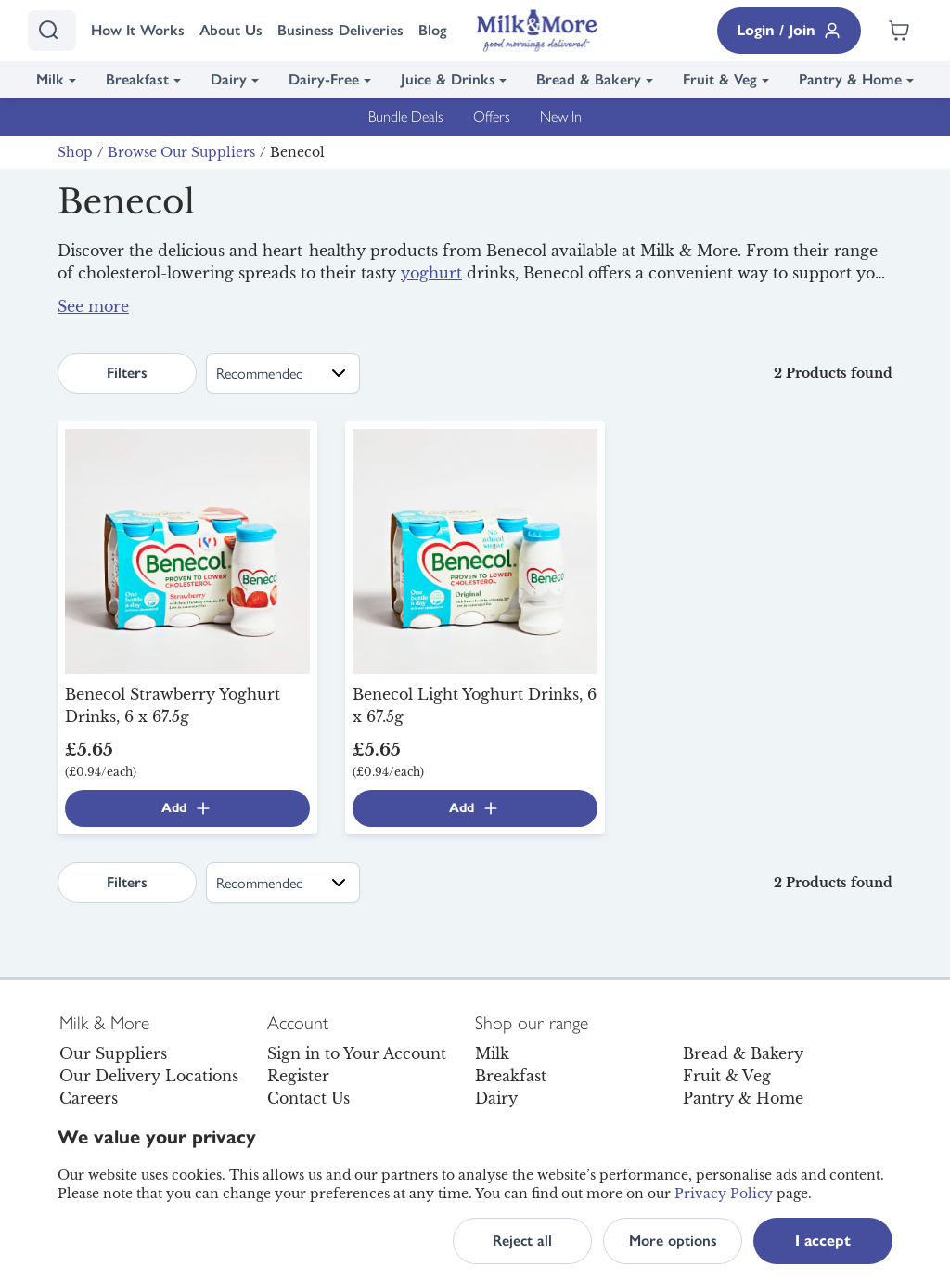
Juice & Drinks (448, 79)
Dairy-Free (324, 79)
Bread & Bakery (588, 79)
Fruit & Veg (720, 79)
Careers (88, 1098)
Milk (50, 79)
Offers (491, 116)
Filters (127, 372)
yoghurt (431, 273)
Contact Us (308, 1098)
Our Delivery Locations (148, 1075)
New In (561, 116)
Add (186, 808)
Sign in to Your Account (356, 1053)
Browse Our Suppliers (181, 152)
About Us (231, 30)
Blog (432, 30)
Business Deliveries (340, 30)
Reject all (522, 1240)
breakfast (432, 317)
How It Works (138, 30)
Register (298, 1075)
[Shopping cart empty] (899, 30)
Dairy (229, 79)
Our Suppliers (113, 1053)
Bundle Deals (405, 116)
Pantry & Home (850, 79)
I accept (823, 1240)
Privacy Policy (723, 1193)
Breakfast (137, 79)
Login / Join (789, 30)
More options (673, 1240)
